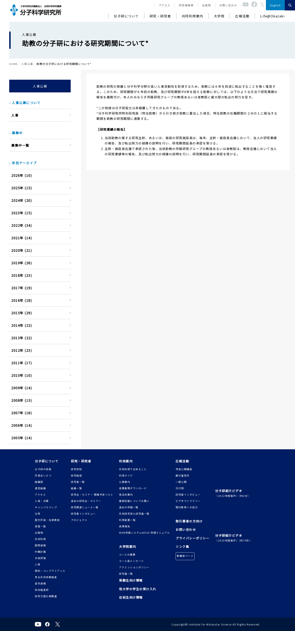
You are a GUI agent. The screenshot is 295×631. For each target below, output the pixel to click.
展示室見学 (182, 475)
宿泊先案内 (126, 494)
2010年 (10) (21, 375)
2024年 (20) (21, 200)
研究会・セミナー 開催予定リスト (92, 494)
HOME (13, 64)
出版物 (206, 5)
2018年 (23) (21, 275)
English (275, 5)
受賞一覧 (40, 526)
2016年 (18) (21, 300)
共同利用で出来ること (133, 469)
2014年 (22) (21, 325)
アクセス (164, 5)
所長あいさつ (43, 475)
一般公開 (181, 481)
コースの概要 (127, 554)
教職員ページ (185, 555)
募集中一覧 (20, 145)
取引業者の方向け (189, 521)
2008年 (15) (21, 400)
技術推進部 (42, 589)
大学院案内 (127, 546)
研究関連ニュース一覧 (84, 507)
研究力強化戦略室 (46, 596)
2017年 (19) (21, 287)
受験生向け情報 (131, 580)
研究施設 (76, 475)
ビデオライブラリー (188, 501)
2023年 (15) (21, 212)
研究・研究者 (160, 16)
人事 (14, 115)
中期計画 (40, 551)
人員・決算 (42, 501)
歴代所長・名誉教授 (47, 520)
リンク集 (182, 546)
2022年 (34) (21, 225)
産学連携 (40, 583)
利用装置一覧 (127, 520)
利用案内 (126, 461)
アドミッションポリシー (134, 567)
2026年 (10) (21, 175)
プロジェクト (79, 520)
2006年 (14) (21, 425)
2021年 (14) (21, 237)
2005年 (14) (21, 437)
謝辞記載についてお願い (134, 501)
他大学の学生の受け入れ (137, 589)
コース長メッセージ (131, 561)
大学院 (219, 16)
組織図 (39, 481)
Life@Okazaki (272, 16)
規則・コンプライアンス (50, 570)
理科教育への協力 (187, 507)
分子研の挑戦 (43, 469)
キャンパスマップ (46, 507)
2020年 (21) (21, 250)
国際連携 (40, 545)
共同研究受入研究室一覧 (134, 513)
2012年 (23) (21, 350)
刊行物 (180, 488)
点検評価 (40, 558)
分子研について (126, 16)
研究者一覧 (78, 481)
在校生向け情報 (131, 597)
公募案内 (124, 481)
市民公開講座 (184, 469)
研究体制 (76, 469)
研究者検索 (186, 5)
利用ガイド (126, 475)
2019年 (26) (21, 262)
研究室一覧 (126, 573)
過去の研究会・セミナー (86, 501)
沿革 (37, 513)
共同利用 (40, 539)
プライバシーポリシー (192, 538)
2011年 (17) (21, 362)
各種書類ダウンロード (133, 488)
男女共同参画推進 (46, 577)
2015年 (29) (21, 312)
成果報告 (124, 526)
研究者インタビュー (83, 513)
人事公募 (27, 64)
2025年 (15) (21, 187)
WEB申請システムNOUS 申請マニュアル (144, 532)
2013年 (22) (21, 337)
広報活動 (242, 16)
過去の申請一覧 (128, 507)
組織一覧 (76, 488)
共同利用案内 (192, 16)
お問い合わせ (228, 5)
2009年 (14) (21, 387)
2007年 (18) (21, 412)
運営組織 (40, 488)
